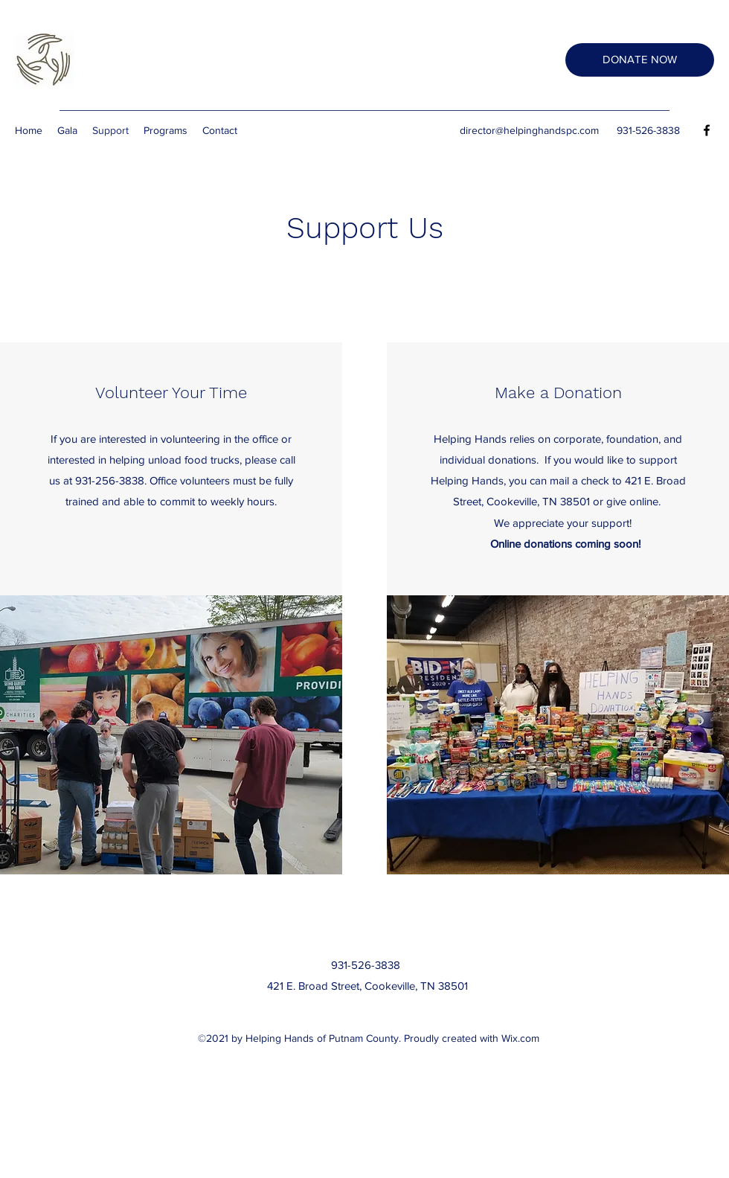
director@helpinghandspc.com (529, 130)
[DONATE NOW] (639, 60)
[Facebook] (706, 130)
